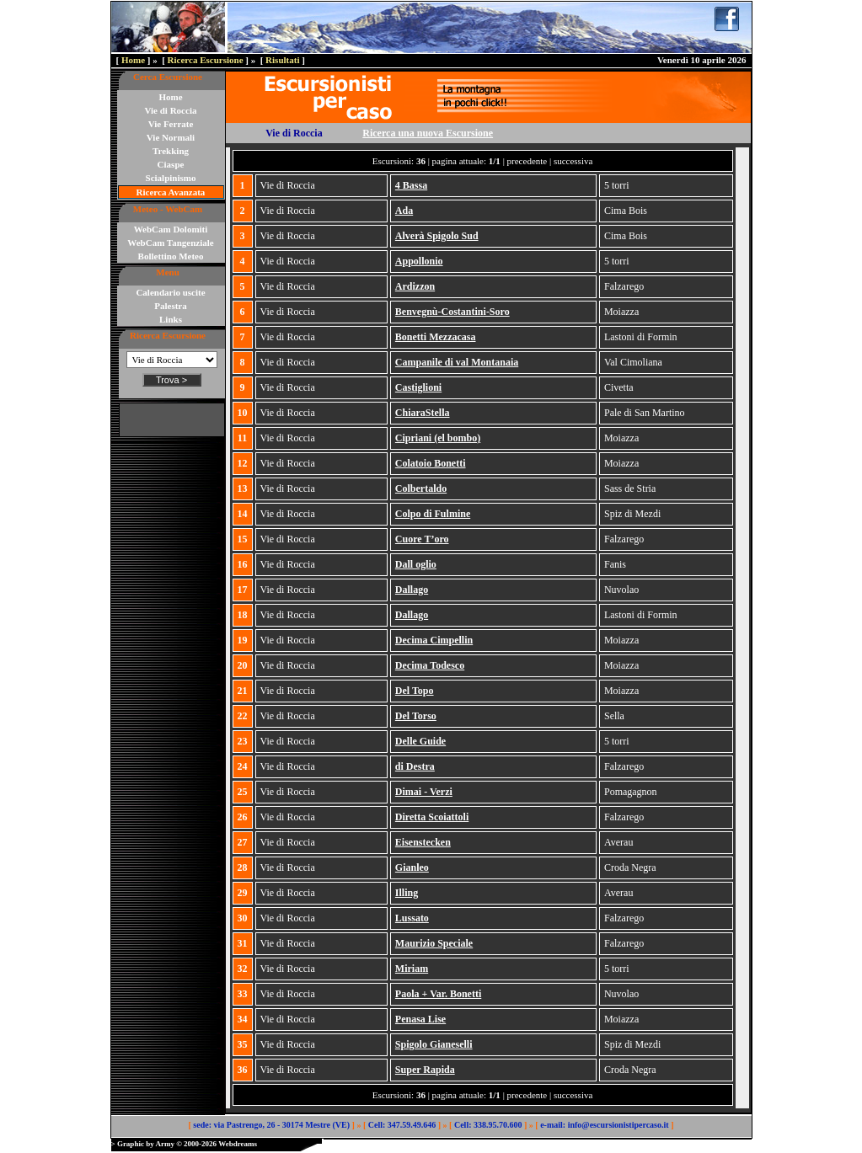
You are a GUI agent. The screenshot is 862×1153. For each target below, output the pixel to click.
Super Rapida (425, 1070)
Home (133, 60)
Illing (406, 893)
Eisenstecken (423, 842)
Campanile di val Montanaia (456, 362)
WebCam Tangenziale (170, 243)
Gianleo (412, 867)
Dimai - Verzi (423, 792)
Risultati (282, 60)
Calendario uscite (170, 292)
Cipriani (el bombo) (437, 438)
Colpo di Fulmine (432, 514)
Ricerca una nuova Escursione (427, 133)
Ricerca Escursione (206, 60)
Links (170, 319)
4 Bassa (411, 185)
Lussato (412, 918)
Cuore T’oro (422, 539)
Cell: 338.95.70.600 (488, 1124)
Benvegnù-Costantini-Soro (452, 312)
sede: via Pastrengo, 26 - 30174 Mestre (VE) (271, 1124)
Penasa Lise (420, 1019)
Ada (404, 210)
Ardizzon (415, 286)
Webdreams (237, 1144)
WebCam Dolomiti (171, 229)
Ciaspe (171, 164)
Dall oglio (415, 564)
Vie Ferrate (171, 124)
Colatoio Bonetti (430, 463)
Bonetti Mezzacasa (435, 337)
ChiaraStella (422, 413)
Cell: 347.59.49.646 (402, 1124)
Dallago (411, 589)
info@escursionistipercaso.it (618, 1124)
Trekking (171, 151)
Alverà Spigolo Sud (437, 236)
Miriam (411, 968)
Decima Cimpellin (434, 640)
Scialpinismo (171, 178)
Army (164, 1144)
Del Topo (414, 691)
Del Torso (415, 716)
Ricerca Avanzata (171, 192)
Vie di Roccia (171, 110)
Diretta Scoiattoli (431, 817)
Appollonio (419, 261)
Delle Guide (420, 741)
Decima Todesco (429, 665)
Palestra (170, 306)
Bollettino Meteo (171, 256)
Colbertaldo (421, 488)
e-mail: (552, 1124)
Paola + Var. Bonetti (438, 994)
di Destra (415, 766)
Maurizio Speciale (434, 943)
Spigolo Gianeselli (434, 1044)
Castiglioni (418, 387)
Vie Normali (171, 137)
